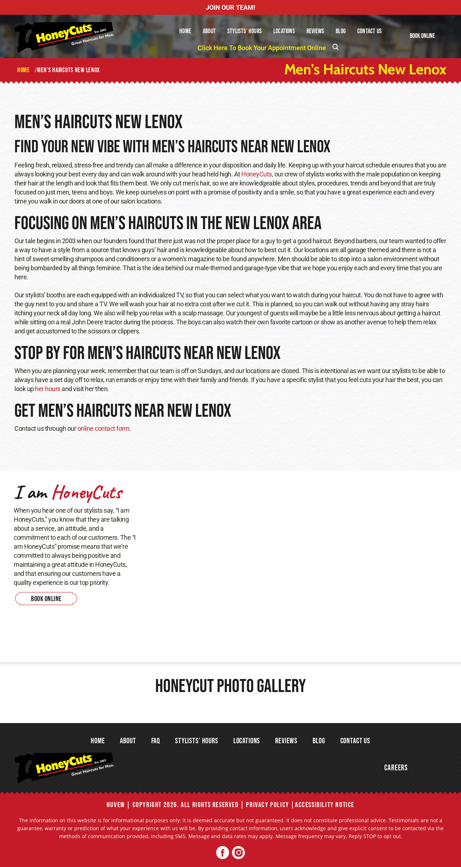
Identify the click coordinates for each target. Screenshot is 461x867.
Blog (341, 31)
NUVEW (116, 805)
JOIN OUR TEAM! (230, 7)
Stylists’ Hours (244, 31)
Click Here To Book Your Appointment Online (262, 48)
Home (185, 31)
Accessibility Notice (324, 805)
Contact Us (369, 31)
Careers (396, 768)
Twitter (238, 853)
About (209, 31)
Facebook (223, 853)
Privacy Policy (267, 805)
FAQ (155, 740)
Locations (284, 31)
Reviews (315, 31)
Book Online (422, 36)
